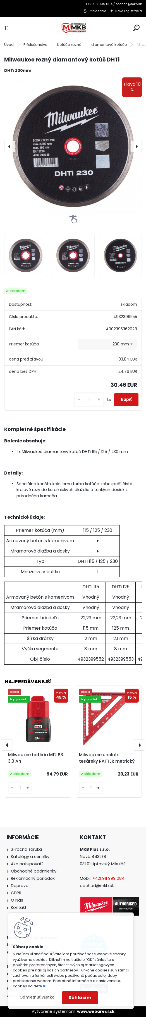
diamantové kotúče (109, 44)
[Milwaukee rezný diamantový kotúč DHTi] (73, 146)
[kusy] (89, 400)
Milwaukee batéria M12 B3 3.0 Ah (35, 758)
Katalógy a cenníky (30, 856)
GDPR (16, 893)
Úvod (9, 44)
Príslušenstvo (35, 44)
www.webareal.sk (95, 1011)
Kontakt (19, 907)
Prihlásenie (97, 11)
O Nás (17, 900)
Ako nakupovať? (27, 864)
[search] (136, 27)
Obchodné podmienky (33, 871)
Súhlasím (80, 997)
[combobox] (107, 344)
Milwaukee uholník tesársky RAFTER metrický (107, 758)
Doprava (19, 885)
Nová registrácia (128, 11)
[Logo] (73, 28)
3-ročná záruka (26, 849)
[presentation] (9, 146)
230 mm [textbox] (121, 344)
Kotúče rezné (69, 44)
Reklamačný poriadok (33, 878)
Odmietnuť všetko (37, 997)
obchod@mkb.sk (97, 885)
